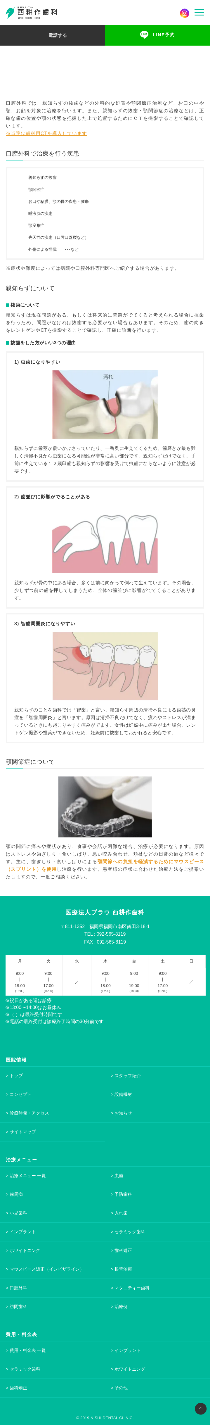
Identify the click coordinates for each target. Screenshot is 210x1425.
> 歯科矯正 (121, 1250)
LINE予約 (164, 34)
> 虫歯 (117, 1175)
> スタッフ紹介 (126, 1075)
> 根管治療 (121, 1269)
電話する (57, 35)
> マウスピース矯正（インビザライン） (45, 1269)
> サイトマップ (21, 1131)
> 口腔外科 (16, 1287)
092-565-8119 (111, 934)
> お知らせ (121, 1112)
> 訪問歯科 (16, 1306)
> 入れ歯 (119, 1212)
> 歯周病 (14, 1194)
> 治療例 (119, 1306)
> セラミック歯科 (128, 1231)
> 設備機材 (121, 1094)
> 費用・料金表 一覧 (26, 1350)
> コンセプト (19, 1094)
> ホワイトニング (23, 1250)
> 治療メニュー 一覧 (26, 1175)
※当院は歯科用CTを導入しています (46, 133)
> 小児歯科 (16, 1212)
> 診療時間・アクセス (27, 1112)
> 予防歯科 (121, 1194)
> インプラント (21, 1231)
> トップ (14, 1075)
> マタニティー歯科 (130, 1287)
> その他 (119, 1387)
